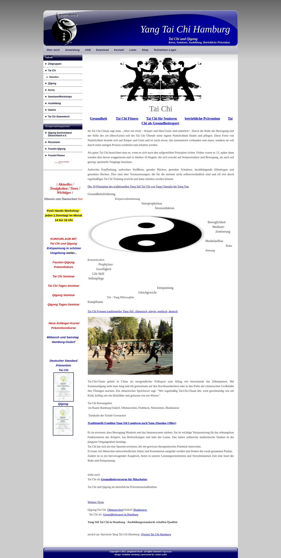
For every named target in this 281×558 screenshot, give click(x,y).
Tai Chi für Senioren (161, 119)
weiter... (71, 252)
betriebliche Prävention (202, 119)
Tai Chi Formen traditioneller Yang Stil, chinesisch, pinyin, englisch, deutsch (133, 311)
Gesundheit (98, 119)
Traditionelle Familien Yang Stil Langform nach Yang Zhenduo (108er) (132, 423)
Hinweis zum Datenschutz (60, 199)
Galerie (52, 110)
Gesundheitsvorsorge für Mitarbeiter (124, 479)
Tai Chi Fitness (127, 119)
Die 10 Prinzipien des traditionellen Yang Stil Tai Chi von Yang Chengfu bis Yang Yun (138, 186)
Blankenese (140, 509)
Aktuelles (54, 77)
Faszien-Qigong (57, 148)
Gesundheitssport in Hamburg (120, 514)
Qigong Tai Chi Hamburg (156, 534)
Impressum (167, 552)
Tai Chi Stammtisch (58, 116)
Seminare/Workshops (60, 96)
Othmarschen (115, 509)
